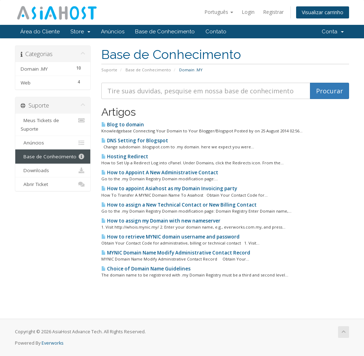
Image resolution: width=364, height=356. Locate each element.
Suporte (109, 69)
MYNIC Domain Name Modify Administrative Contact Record (175, 253)
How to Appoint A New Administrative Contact (159, 172)
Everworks (53, 343)
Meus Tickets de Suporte (53, 124)
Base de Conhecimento (165, 31)
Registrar (273, 12)
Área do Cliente (40, 31)
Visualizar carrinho (322, 12)
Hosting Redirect (124, 156)
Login (248, 12)
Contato (215, 31)
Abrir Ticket (53, 184)
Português (218, 12)
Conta (333, 31)
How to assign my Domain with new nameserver (160, 221)
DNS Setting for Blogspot (134, 140)
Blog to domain (122, 124)
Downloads (53, 170)
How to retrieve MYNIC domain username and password (170, 237)
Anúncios (112, 31)
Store (80, 31)
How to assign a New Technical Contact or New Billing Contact (179, 205)
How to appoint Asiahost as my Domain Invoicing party (169, 188)
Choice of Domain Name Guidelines (146, 268)
